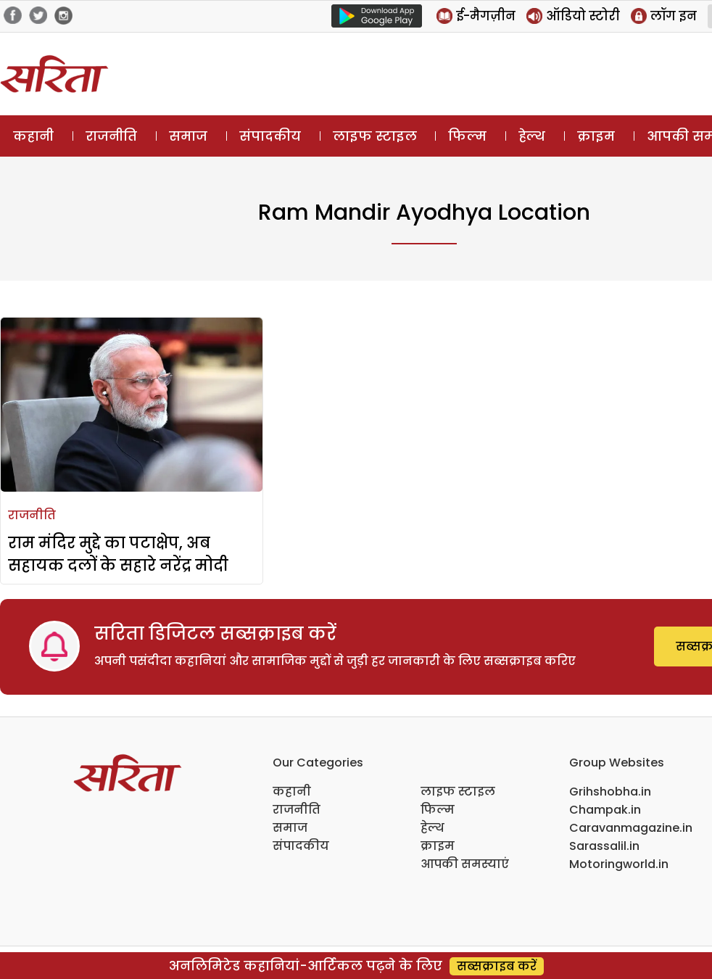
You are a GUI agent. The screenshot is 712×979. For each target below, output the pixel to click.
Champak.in (605, 809)
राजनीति (111, 136)
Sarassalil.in (604, 846)
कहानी (33, 136)
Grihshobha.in (610, 791)
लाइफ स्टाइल (375, 136)
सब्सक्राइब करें (497, 966)
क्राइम (596, 136)
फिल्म (467, 136)
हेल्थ (531, 136)
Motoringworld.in (618, 864)
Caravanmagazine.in (630, 827)
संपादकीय (270, 136)
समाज (188, 136)
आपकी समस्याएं (465, 864)
